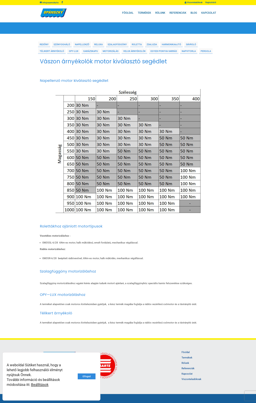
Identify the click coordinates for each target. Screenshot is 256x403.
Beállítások (39, 385)
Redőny (44, 44)
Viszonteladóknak (193, 2)
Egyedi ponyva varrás (164, 51)
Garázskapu (90, 51)
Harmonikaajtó (171, 44)
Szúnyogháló (62, 44)
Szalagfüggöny (117, 44)
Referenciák (177, 13)
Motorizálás (110, 51)
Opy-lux (73, 51)
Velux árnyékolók (134, 51)
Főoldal (128, 13)
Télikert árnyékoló (52, 51)
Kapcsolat (208, 13)
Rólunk (160, 13)
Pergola (206, 51)
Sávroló (191, 44)
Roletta (137, 44)
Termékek (144, 13)
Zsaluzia (152, 44)
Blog (194, 13)
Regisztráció (210, 2)
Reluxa (98, 44)
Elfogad (87, 376)
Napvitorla (189, 51)
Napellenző (82, 44)
